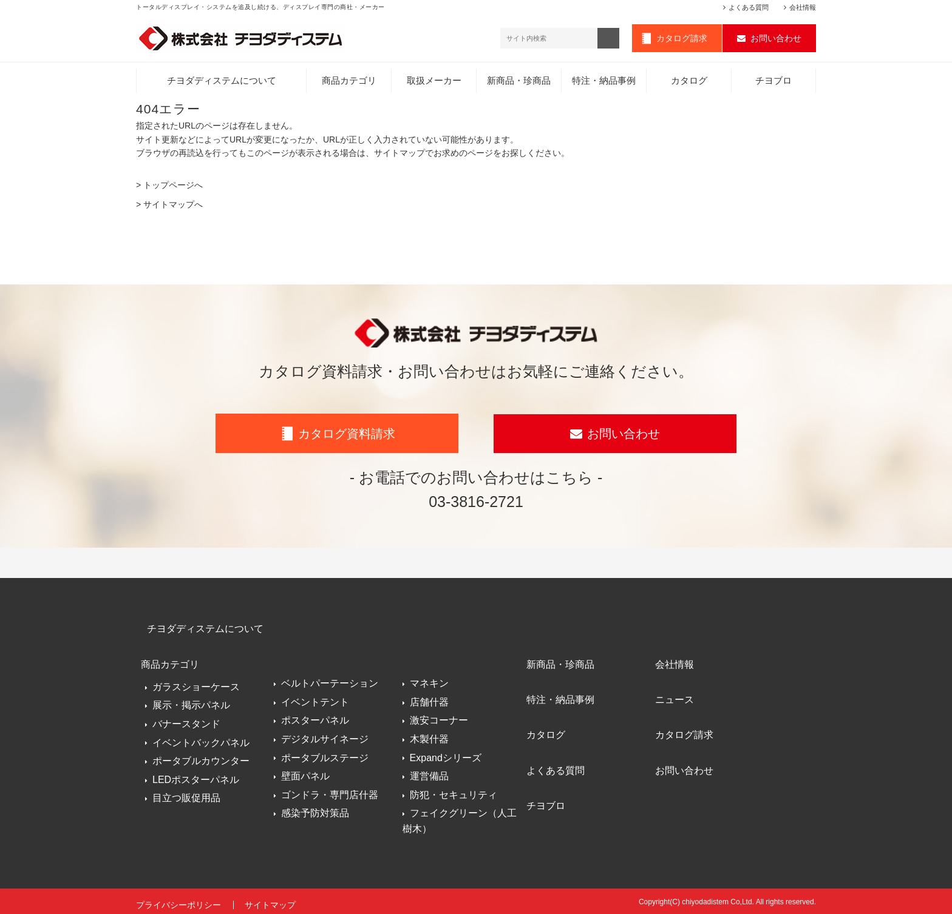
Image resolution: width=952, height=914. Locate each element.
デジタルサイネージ (325, 736)
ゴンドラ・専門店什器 (329, 792)
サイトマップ (271, 900)
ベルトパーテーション (329, 681)
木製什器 (429, 736)
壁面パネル (305, 773)
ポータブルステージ (325, 755)
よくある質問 (749, 7)
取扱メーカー (434, 81)
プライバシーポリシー (178, 900)
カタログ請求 (681, 39)
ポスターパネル (315, 718)
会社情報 (802, 7)
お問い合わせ (775, 39)
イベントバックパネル (201, 736)
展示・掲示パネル (191, 699)
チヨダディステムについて (221, 81)
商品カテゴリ (349, 81)
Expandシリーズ (445, 755)
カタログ (689, 81)
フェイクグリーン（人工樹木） (460, 818)
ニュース (675, 691)
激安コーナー (439, 718)
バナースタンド (186, 718)
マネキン (429, 681)
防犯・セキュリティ (453, 792)
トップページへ (173, 186)
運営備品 (429, 773)
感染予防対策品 (315, 810)
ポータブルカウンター (201, 755)
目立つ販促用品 (186, 792)
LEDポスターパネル (195, 773)
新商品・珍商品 (519, 81)
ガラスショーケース (196, 681)
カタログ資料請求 (346, 435)
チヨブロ (773, 81)
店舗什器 (429, 699)
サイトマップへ (173, 205)
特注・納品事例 (604, 81)
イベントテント (315, 699)
